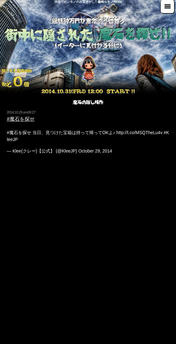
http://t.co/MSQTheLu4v (139, 132)
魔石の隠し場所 (88, 102)
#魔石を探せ (21, 119)
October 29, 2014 (95, 150)
